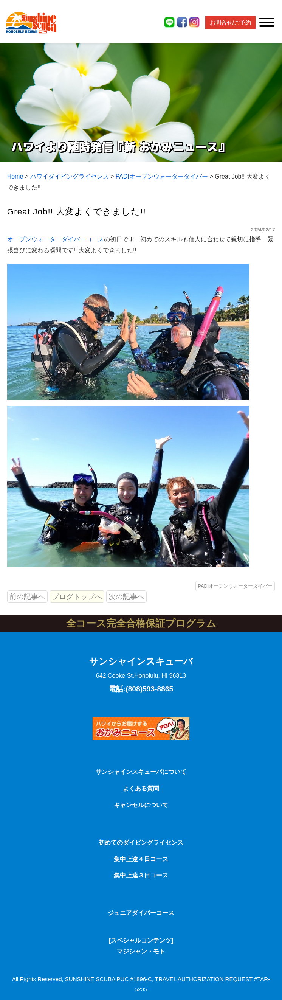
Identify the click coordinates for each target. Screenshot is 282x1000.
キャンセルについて (141, 805)
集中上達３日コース (141, 875)
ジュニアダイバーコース (141, 913)
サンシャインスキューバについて (141, 772)
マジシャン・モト (141, 951)
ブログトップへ (77, 597)
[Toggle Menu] (266, 22)
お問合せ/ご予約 (230, 22)
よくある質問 (141, 788)
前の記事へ (27, 597)
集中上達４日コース (141, 859)
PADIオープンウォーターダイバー (235, 586)
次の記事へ (126, 597)
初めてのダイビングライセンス (141, 842)
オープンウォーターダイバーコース (55, 239)
